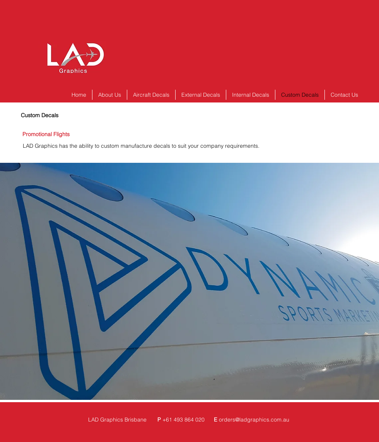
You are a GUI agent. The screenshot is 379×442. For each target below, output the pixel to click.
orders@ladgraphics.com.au (254, 419)
